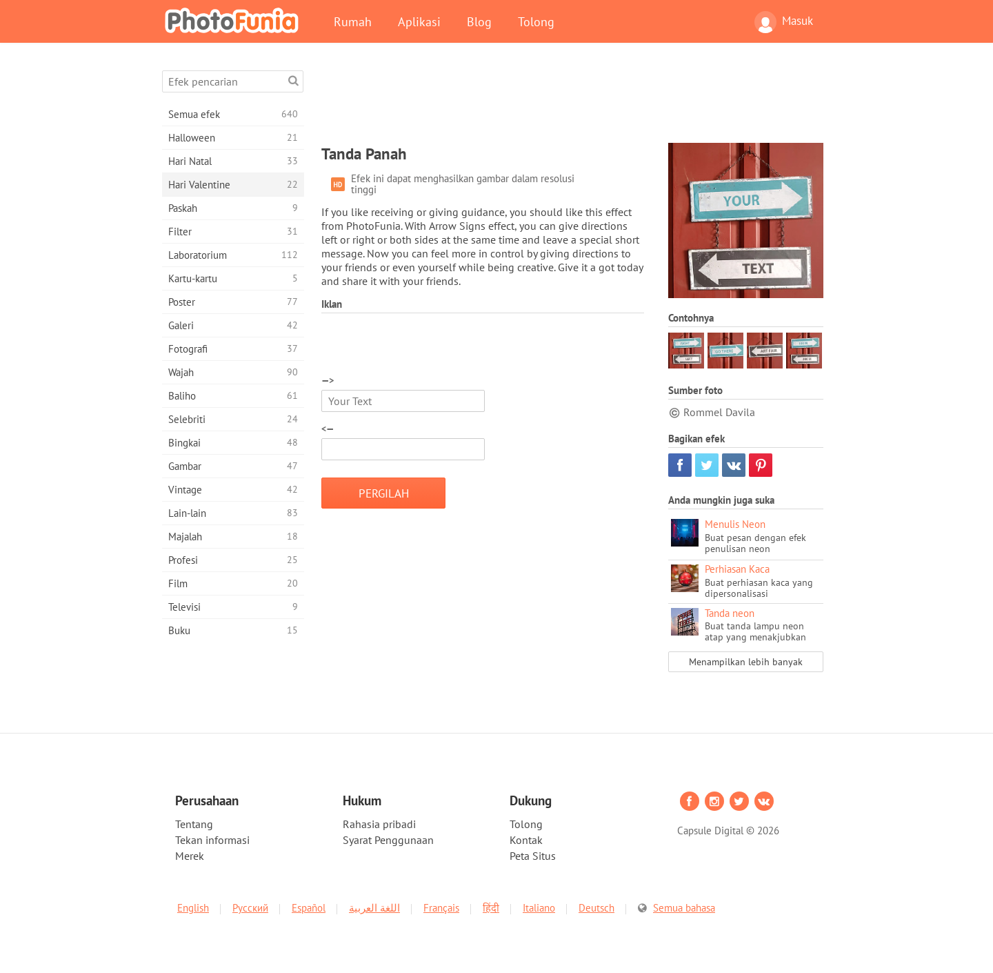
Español (308, 907)
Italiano (539, 907)
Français (441, 907)
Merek (189, 856)
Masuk (783, 22)
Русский (250, 907)
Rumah (353, 21)
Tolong (536, 21)
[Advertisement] (572, 101)
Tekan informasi (212, 840)
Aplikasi (419, 21)
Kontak (526, 840)
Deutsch (596, 907)
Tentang (194, 824)
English (193, 907)
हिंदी (491, 907)
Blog (479, 21)
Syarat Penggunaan (388, 840)
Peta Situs (533, 856)
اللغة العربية (374, 907)
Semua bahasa (684, 907)
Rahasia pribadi (379, 824)
